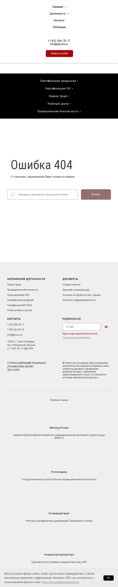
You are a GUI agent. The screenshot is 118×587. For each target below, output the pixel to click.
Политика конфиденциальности (79, 300)
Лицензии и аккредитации (76, 289)
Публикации (59, 27)
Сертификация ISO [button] (58, 88)
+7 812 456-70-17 (59, 40)
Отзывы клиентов (72, 284)
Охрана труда (14, 284)
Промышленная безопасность (22, 289)
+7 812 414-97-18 (15, 329)
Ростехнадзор (59, 472)
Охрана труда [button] (58, 96)
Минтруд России (59, 427)
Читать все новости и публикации (76, 337)
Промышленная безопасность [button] (58, 111)
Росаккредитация (59, 513)
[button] (59, 53)
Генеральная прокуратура (59, 554)
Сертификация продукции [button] (58, 80)
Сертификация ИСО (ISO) (19, 305)
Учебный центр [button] (58, 103)
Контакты (59, 20)
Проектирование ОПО (18, 295)
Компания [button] (58, 6)
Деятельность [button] (58, 13)
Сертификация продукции (20, 300)
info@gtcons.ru (59, 44)
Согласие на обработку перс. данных (82, 295)
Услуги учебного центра (19, 310)
